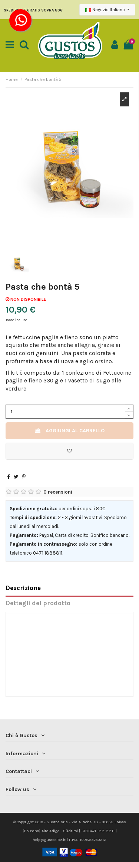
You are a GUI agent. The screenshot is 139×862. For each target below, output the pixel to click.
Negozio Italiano (105, 9)
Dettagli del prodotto (38, 603)
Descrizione (23, 588)
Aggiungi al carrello (69, 430)
